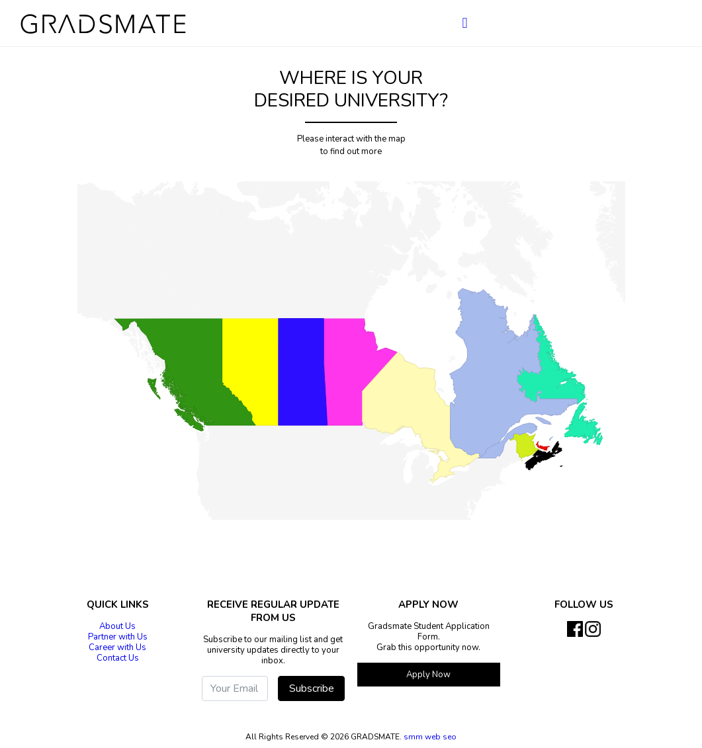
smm (413, 736)
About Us (117, 626)
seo (450, 736)
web (434, 736)
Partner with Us (118, 637)
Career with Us (117, 647)
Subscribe (311, 688)
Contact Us (118, 658)
